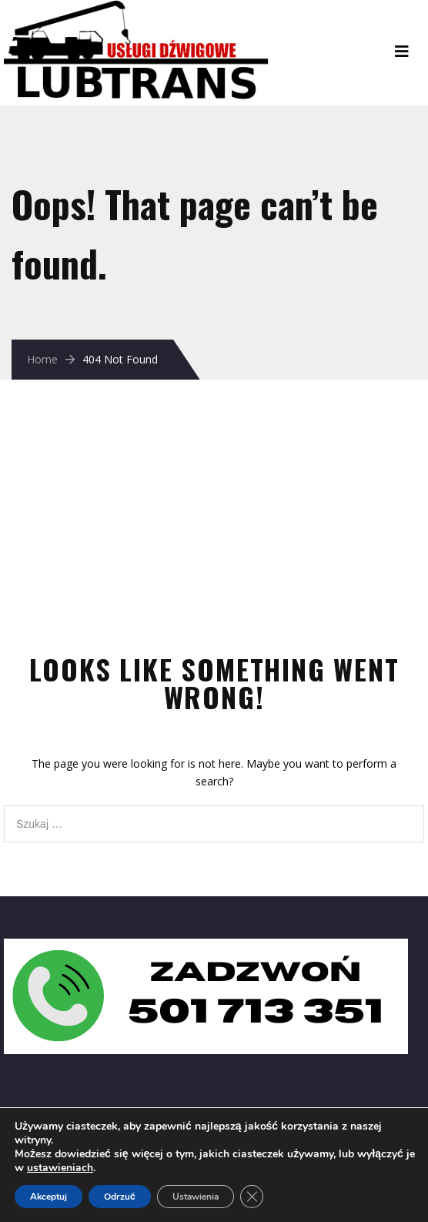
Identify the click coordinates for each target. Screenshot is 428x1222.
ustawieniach (60, 1168)
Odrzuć (119, 1196)
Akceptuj (48, 1196)
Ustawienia (195, 1196)
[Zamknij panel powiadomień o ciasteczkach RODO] (251, 1196)
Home (42, 359)
